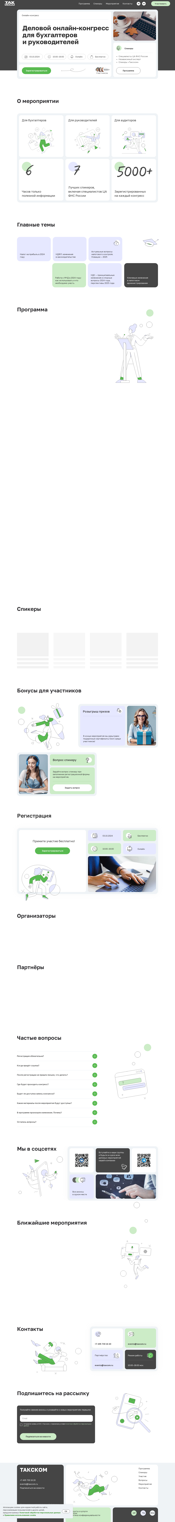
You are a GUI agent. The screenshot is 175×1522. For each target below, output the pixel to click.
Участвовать (160, 4)
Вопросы (143, 1480)
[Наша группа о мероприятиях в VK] (144, 3)
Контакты (127, 3)
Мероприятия (112, 3)
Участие (142, 1476)
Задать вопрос (72, 788)
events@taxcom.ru (104, 1365)
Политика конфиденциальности (84, 1515)
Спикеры (97, 3)
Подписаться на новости (38, 1436)
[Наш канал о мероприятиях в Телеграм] (138, 3)
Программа (84, 3)
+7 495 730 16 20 (103, 1344)
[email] (56, 1418)
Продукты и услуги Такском (78, 1512)
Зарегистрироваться (36, 70)
